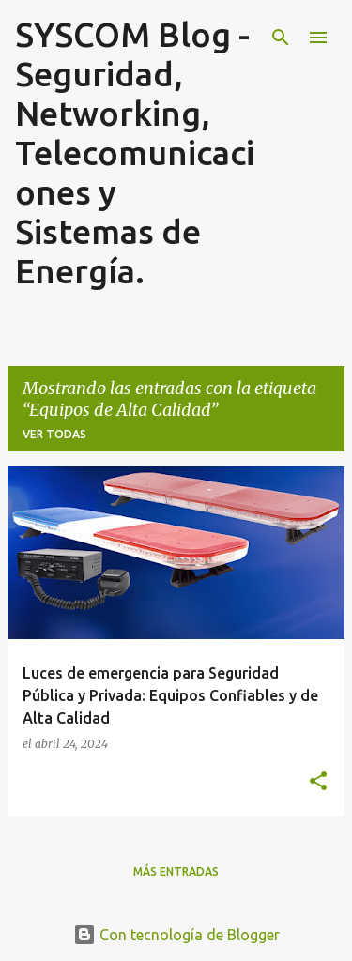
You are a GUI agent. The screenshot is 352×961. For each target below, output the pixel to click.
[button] (318, 782)
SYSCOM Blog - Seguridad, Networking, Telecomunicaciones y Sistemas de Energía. (134, 152)
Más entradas (176, 871)
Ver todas (54, 434)
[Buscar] (280, 37)
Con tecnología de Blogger (176, 934)
